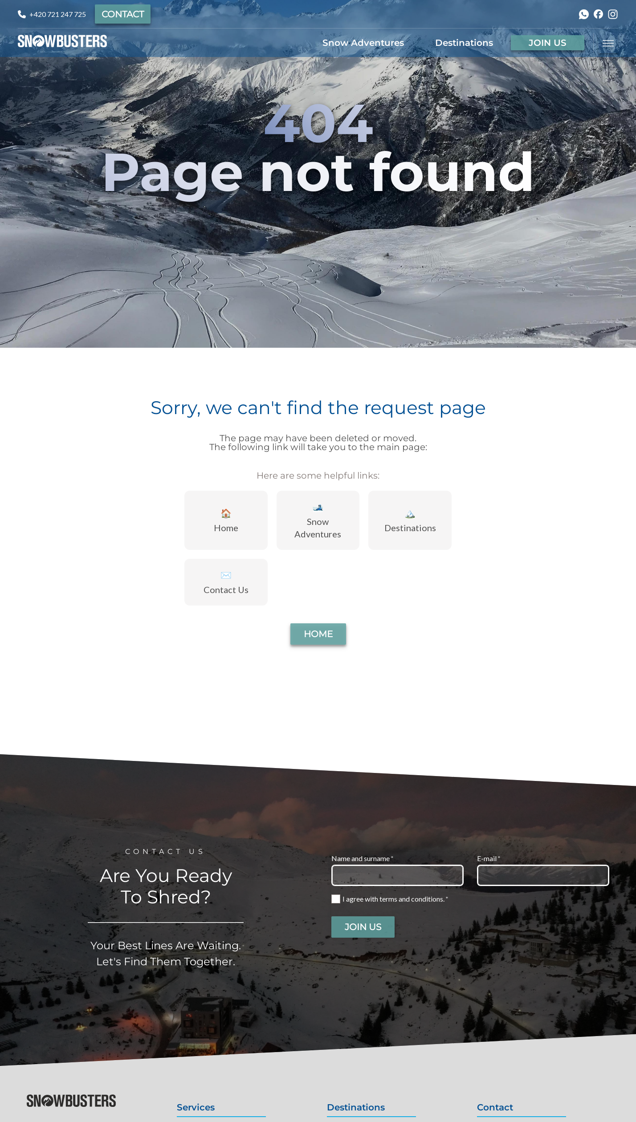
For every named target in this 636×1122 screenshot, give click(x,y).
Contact (123, 14)
